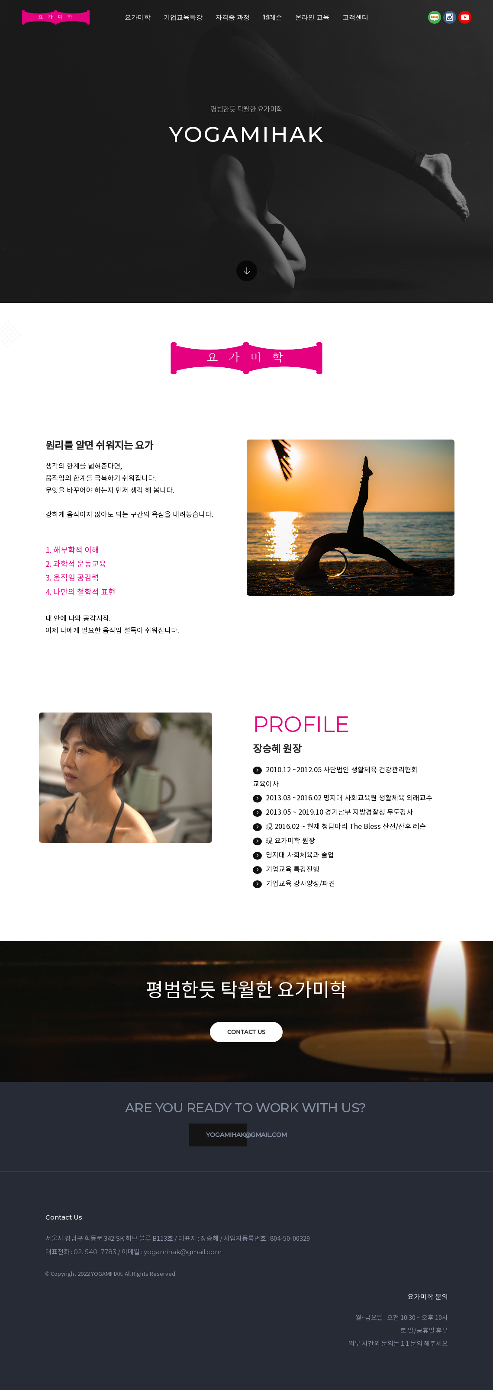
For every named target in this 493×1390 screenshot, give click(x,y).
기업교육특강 (183, 17)
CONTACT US (246, 1031)
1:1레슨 (272, 17)
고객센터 (355, 17)
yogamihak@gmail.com (238, 1135)
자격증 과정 (233, 17)
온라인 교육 (312, 17)
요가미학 (138, 17)
